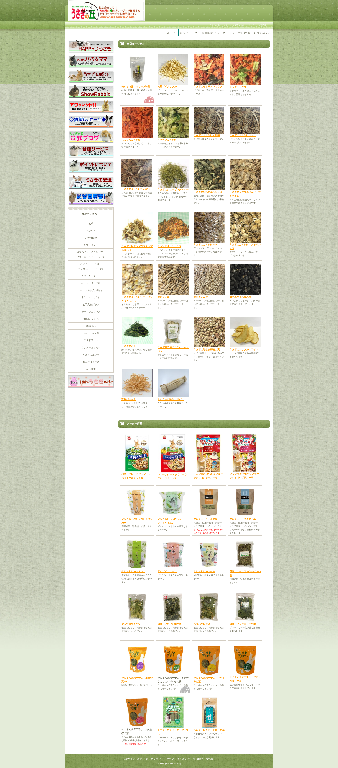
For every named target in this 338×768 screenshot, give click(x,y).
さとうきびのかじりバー (171, 399)
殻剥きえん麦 (201, 297)
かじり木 (91, 369)
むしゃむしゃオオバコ (133, 571)
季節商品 (91, 326)
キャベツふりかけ (167, 139)
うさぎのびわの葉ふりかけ (208, 192)
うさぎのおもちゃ (90, 347)
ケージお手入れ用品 (91, 290)
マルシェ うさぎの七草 (243, 519)
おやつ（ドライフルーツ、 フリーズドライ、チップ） (91, 254)
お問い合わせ (263, 33)
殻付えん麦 (163, 297)
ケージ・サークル (90, 283)
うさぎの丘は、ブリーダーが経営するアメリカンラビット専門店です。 (241, 25)
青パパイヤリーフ (167, 571)
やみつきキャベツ (131, 624)
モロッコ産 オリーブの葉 (135, 86)
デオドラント (91, 340)
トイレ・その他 (91, 333)
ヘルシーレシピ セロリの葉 (209, 730)
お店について (189, 33)
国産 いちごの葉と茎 (169, 624)
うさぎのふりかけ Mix (205, 244)
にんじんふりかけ (131, 139)
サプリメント (91, 245)
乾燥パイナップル (167, 86)
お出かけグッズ (91, 361)
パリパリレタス (202, 624)
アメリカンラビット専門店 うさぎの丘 (166, 758)
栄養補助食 (91, 237)
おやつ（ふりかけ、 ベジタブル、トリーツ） (91, 266)
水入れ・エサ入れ (90, 297)
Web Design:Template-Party (169, 763)
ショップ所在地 (239, 33)
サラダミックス (238, 87)
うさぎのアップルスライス (244, 349)
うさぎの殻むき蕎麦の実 (207, 349)
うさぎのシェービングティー (173, 189)
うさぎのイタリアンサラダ (208, 86)
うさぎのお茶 (128, 346)
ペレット (91, 230)
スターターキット (90, 276)
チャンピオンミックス (169, 246)
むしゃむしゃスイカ (204, 571)
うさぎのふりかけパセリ (243, 135)
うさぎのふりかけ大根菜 (207, 135)
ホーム (171, 33)
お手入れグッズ (91, 304)
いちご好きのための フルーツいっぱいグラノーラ (244, 474)
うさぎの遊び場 (91, 354)
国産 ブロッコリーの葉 (243, 624)
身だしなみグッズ (90, 311)
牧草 (91, 223)
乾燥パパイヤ (128, 399)
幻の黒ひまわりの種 (240, 297)
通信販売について (213, 33)
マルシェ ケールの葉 (205, 519)
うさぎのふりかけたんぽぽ (135, 189)
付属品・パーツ (91, 319)
